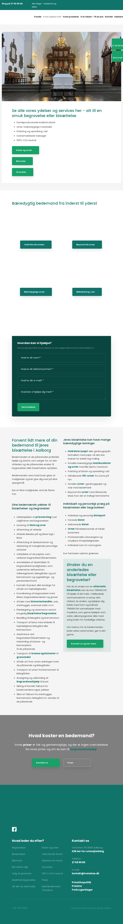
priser (27, 745)
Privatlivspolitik (81, 882)
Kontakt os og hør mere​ (83, 643)
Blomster (21, 161)
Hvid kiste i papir (78, 451)
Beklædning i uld (85, 291)
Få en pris (98, 16)
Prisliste (77, 886)
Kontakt (109, 16)
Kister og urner (24, 150)
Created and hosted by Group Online (91, 908)
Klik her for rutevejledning (88, 851)
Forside (37, 16)
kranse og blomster (43, 653)
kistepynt (99, 515)
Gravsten (21, 172)
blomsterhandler (41, 601)
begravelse (49, 613)
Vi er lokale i (86, 16)
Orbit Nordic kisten (34, 244)
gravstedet (24, 657)
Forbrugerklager (82, 889)
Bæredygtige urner (34, 291)
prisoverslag (43, 517)
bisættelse (34, 613)
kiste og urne (38, 525)
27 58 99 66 (78, 862)
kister (81, 520)
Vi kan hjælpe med (52, 16)
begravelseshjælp (28, 681)
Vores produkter (71, 16)
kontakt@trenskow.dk (85, 873)
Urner (71, 528)
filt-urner (88, 475)
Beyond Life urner (85, 244)
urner (80, 483)
